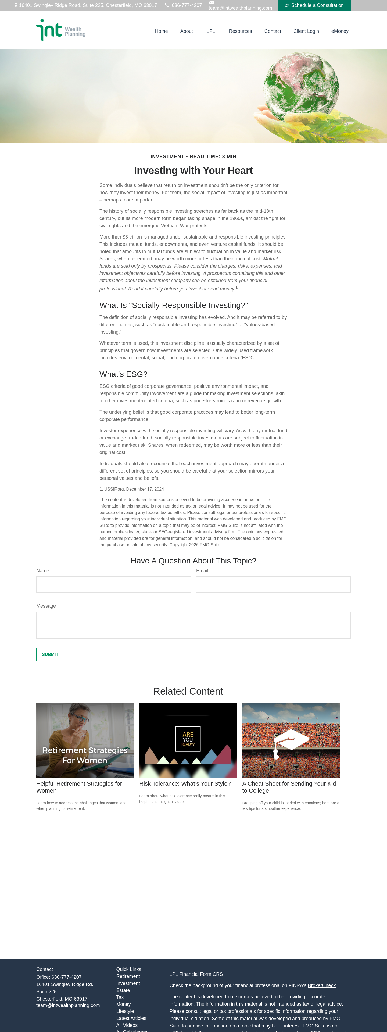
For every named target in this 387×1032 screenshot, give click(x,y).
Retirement (128, 976)
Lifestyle (125, 1011)
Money (123, 1004)
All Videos (127, 1025)
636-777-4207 (183, 5)
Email (202, 570)
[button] (161, 31)
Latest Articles (131, 1018)
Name (42, 570)
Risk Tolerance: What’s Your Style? (185, 783)
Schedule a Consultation (314, 5)
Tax (120, 997)
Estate (123, 990)
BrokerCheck (322, 985)
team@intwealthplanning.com (68, 1005)
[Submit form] (50, 654)
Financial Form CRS (201, 974)
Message (46, 606)
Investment (128, 983)
